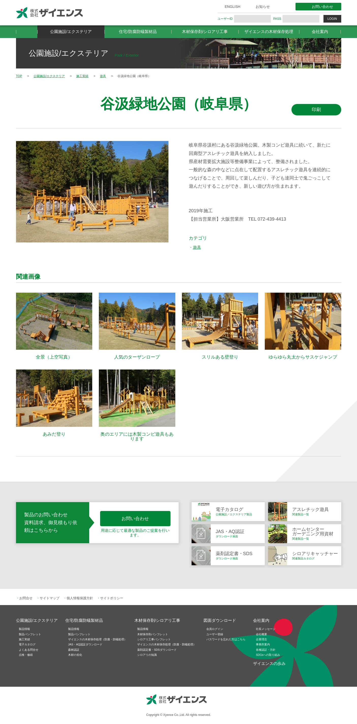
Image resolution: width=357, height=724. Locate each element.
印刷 (316, 109)
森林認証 (73, 649)
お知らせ (263, 7)
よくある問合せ (28, 649)
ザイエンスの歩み (269, 663)
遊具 (197, 247)
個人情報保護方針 (80, 598)
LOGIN (332, 19)
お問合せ (26, 598)
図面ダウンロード (220, 620)
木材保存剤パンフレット (152, 634)
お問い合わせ (322, 7)
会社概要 (261, 634)
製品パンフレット (30, 634)
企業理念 (261, 639)
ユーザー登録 (214, 634)
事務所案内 (263, 644)
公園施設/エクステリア (71, 31)
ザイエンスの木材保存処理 (268, 31)
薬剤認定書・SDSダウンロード (157, 649)
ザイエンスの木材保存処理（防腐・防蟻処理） (97, 639)
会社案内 (320, 31)
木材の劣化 (75, 654)
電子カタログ (27, 644)
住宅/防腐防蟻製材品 (138, 31)
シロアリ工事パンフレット (154, 639)
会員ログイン (214, 628)
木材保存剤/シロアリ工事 (205, 31)
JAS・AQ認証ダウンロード (85, 644)
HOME (26, 31)
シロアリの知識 (147, 654)
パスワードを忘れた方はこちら (225, 639)
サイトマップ (49, 598)
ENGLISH (232, 7)
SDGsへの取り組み (268, 654)
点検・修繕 (26, 654)
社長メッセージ (265, 628)
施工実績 (24, 639)
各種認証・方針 (265, 649)
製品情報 (24, 628)
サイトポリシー (111, 598)
